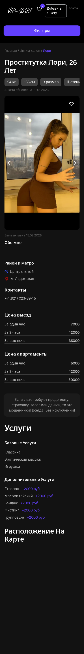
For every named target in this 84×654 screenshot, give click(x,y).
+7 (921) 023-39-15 (20, 298)
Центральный (22, 271)
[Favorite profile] (71, 103)
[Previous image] (8, 162)
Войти (73, 8)
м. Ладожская (22, 279)
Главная (10, 51)
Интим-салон (30, 51)
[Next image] (75, 162)
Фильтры (42, 31)
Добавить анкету (54, 11)
